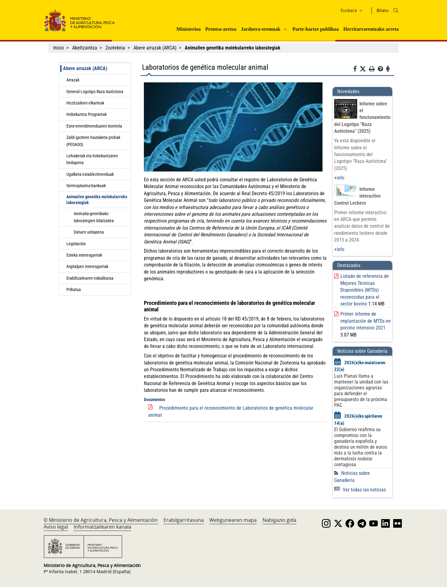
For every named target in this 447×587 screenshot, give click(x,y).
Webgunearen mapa (233, 520)
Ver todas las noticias (360, 490)
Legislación (76, 243)
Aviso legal (56, 526)
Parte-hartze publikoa (315, 29)
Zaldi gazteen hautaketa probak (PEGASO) (93, 141)
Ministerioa (188, 29)
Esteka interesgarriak (84, 255)
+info (339, 178)
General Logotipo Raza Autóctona (94, 91)
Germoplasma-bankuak (86, 185)
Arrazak (72, 79)
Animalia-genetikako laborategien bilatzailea (94, 217)
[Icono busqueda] (396, 10)
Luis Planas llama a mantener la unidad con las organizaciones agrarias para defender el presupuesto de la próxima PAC (361, 390)
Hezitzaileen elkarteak (85, 102)
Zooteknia (115, 48)
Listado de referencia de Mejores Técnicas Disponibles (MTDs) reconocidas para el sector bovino (364, 290)
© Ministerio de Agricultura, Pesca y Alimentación (101, 520)
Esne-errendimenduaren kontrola (94, 126)
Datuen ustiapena (89, 232)
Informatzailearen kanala (102, 526)
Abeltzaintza (84, 48)
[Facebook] (356, 69)
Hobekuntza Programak (86, 114)
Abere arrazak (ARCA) (154, 48)
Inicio (58, 48)
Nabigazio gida (279, 520)
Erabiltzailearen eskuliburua (89, 278)
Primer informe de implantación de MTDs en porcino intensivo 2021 (365, 321)
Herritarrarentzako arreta (371, 29)
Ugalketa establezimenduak (90, 174)
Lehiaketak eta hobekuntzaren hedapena (92, 159)
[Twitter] (364, 69)
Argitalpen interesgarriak (87, 266)
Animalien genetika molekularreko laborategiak (96, 199)
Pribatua (73, 289)
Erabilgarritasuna (184, 520)
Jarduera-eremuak (261, 29)
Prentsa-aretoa (220, 29)
